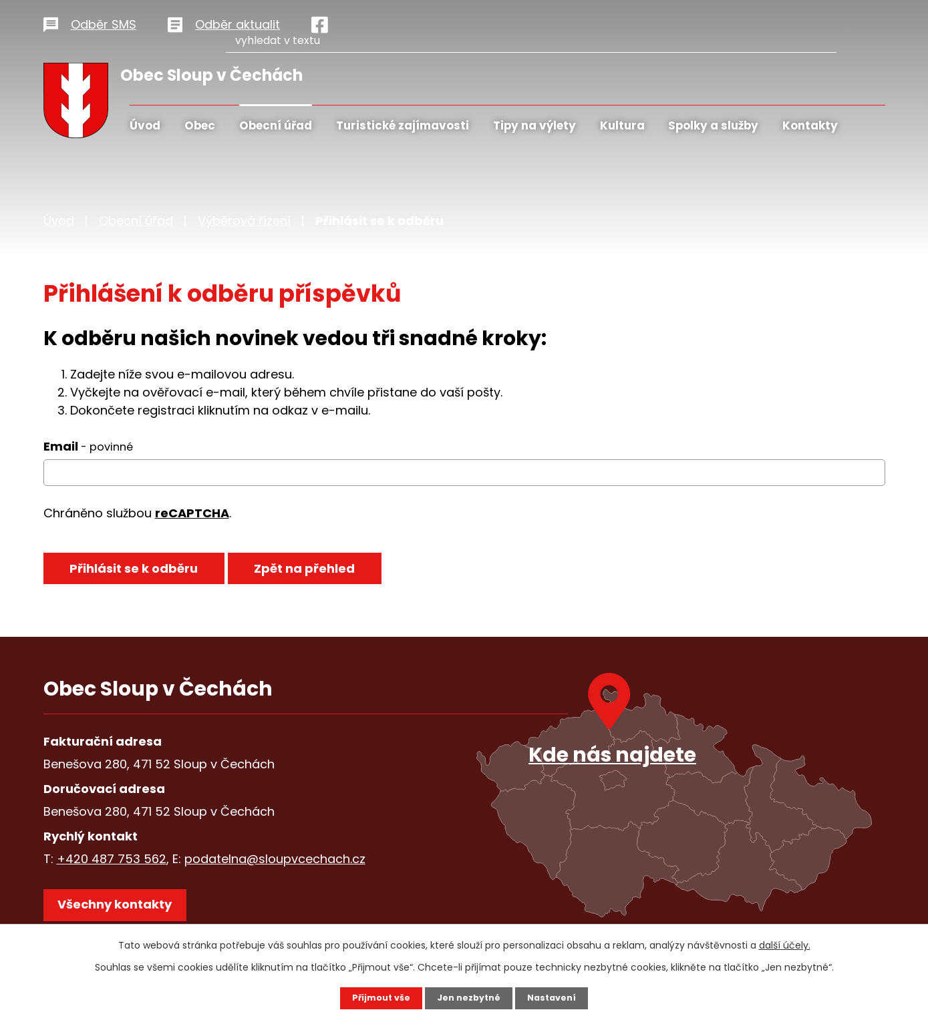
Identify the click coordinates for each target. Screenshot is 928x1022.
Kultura (622, 125)
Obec (199, 125)
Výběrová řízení (244, 220)
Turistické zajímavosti (402, 125)
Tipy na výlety (534, 125)
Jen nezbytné (469, 997)
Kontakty (810, 125)
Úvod (145, 125)
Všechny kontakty (123, 911)
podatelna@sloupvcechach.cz (274, 858)
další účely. (784, 944)
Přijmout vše (376, 997)
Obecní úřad (275, 125)
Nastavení (558, 997)
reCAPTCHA (192, 513)
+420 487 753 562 (111, 858)
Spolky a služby (713, 125)
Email (88, 446)
